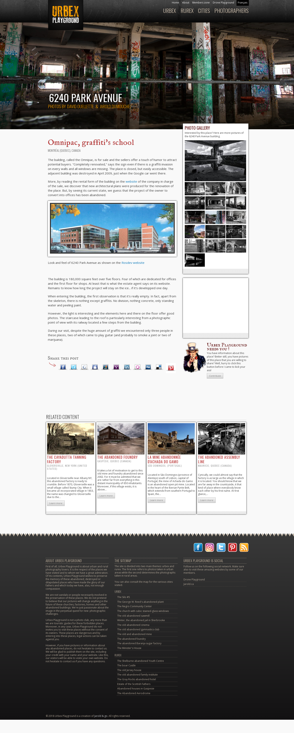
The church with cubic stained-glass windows (143, 611)
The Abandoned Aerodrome (133, 693)
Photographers (231, 11)
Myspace (95, 367)
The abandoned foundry (131, 639)
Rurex (187, 11)
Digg (148, 367)
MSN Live (105, 367)
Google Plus (84, 367)
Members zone (201, 2)
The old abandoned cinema (133, 625)
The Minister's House (129, 648)
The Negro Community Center (134, 606)
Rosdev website (133, 263)
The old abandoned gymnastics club (138, 629)
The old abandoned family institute (137, 674)
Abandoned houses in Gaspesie (135, 688)
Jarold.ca (189, 584)
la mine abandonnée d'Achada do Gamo (164, 459)
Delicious (159, 367)
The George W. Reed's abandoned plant (140, 602)
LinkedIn (127, 367)
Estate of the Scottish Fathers (133, 684)
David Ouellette (80, 106)
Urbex (169, 11)
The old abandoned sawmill (133, 615)
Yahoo (116, 367)
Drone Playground (223, 2)
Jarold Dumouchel (115, 106)
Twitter (74, 367)
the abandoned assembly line (219, 459)
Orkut (137, 367)
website (131, 181)
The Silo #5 (123, 597)
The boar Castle (126, 665)
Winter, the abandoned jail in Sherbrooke (141, 620)
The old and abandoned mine (134, 634)
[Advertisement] (216, 305)
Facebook (63, 367)
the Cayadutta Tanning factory (66, 459)
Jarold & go (100, 716)
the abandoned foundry (117, 457)
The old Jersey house (129, 670)
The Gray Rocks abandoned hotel (136, 679)
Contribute (215, 375)
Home (175, 2)
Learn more (55, 503)
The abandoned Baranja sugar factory (139, 643)
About (185, 2)
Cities (204, 11)
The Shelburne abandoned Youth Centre (140, 661)
